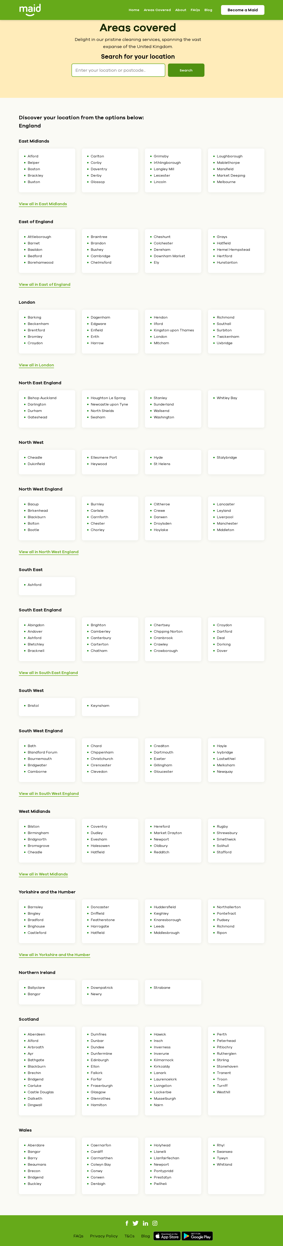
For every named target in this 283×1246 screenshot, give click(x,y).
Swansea (224, 1151)
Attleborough (39, 236)
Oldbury (161, 845)
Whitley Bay (227, 398)
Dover (222, 650)
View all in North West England (49, 551)
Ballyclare (36, 987)
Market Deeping (231, 175)
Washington (164, 417)
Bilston (33, 826)
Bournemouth (40, 758)
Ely (156, 262)
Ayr (30, 1053)
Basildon (35, 249)
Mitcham (161, 343)
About (180, 10)
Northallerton (229, 907)
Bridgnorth (37, 839)
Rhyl (220, 1145)
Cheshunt (162, 236)
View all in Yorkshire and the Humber (54, 954)
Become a (243, 10)
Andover (35, 631)
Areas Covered (157, 10)
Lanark (160, 1072)
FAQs (195, 10)
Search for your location (138, 56)
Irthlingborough (167, 162)
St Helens (162, 464)
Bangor (34, 994)
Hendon (160, 317)
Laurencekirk (165, 1079)
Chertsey (162, 625)
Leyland (224, 510)
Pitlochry (224, 1047)
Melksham (226, 765)
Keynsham (100, 705)
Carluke (34, 1085)
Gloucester (163, 771)
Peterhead (226, 1040)
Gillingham (163, 765)
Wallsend (161, 410)
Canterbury (101, 638)
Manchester (227, 523)
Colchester (163, 243)
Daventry (99, 169)
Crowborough (166, 650)
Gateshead (37, 417)
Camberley (100, 631)
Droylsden (162, 523)
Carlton (97, 156)
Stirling (223, 1060)
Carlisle (97, 510)
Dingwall (35, 1105)
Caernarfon (101, 1145)
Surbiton (224, 330)
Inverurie (161, 1053)
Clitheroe (162, 504)
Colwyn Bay (101, 1164)
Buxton (34, 182)
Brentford (36, 330)
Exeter (160, 758)
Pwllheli (160, 1183)
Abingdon (36, 625)
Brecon (34, 1171)
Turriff (222, 1085)
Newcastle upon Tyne (109, 404)
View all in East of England (44, 284)
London (160, 336)
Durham (35, 410)
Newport (161, 839)
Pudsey (223, 920)
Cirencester (101, 765)
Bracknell (36, 650)
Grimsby (161, 156)
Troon (222, 1079)
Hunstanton (227, 262)
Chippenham (102, 752)
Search (186, 70)
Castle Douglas (41, 1092)
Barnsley (35, 907)
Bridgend (35, 1079)
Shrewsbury (227, 833)
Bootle (33, 529)
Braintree (99, 236)
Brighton (98, 625)
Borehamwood (40, 262)
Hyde (158, 457)
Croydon (35, 343)
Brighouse (36, 926)
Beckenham (38, 323)
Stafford (224, 852)
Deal (221, 638)
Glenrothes (100, 1098)
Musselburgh (165, 1098)
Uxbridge (225, 343)
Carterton (99, 644)
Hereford (162, 826)
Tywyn (222, 1158)
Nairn (158, 1105)
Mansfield (225, 169)
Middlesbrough (166, 932)
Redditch (161, 852)
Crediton (161, 746)
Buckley (34, 1183)
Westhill (223, 1092)
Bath (32, 746)
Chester (98, 523)
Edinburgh (100, 1060)
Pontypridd (163, 1171)
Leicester (162, 175)
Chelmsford (101, 262)
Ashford (34, 584)
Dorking (224, 644)
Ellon (95, 1066)
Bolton (33, 523)
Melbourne (226, 182)
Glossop (98, 182)
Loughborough (230, 156)
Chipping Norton (168, 631)
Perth (222, 1034)
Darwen (160, 517)
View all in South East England (48, 672)
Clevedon (99, 771)
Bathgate (36, 1060)
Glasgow (98, 1092)
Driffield (97, 913)
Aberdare (36, 1145)
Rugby (222, 826)
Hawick (160, 1034)
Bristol (33, 705)
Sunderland (164, 404)
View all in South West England (49, 793)
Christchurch (102, 758)
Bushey (97, 249)
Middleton (225, 529)
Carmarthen (102, 1158)
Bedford (35, 256)
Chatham (99, 650)
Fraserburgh (102, 1085)
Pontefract (226, 913)
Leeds (159, 926)
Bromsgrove (38, 845)
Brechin (34, 1072)
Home (134, 10)
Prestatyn (162, 1177)
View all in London (36, 365)
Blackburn (37, 517)
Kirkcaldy (162, 1066)
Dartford (224, 631)
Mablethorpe (228, 162)
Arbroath (36, 1047)
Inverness (162, 1047)
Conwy (96, 1171)
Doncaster (100, 907)
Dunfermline (101, 1053)
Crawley (161, 644)
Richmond (225, 317)
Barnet (34, 243)
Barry (32, 1158)
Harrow (97, 343)
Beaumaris (37, 1164)
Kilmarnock (164, 1060)
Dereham (162, 249)
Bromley (35, 336)
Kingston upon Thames (174, 330)
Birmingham (38, 833)
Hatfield (224, 243)
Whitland (224, 1164)
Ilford (158, 323)
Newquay (225, 771)
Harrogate (100, 926)
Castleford (37, 932)
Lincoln (160, 182)
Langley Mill (164, 169)
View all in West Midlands (43, 874)
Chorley (97, 529)
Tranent (224, 1072)
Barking (34, 317)
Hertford (224, 256)
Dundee (97, 1047)
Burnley (97, 504)
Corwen (97, 1177)
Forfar (96, 1079)
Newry (96, 994)
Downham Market (169, 256)
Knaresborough (167, 920)
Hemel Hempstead (233, 249)
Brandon (98, 243)
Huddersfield (165, 907)
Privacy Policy (104, 1236)
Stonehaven (227, 1066)
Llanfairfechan (166, 1158)
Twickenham (228, 336)
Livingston (162, 1085)
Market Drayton (168, 833)
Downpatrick (102, 987)
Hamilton (99, 1105)
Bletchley (36, 644)
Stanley (160, 398)
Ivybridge (225, 752)
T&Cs (129, 1236)
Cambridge (100, 256)
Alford (33, 156)
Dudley (97, 833)
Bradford (35, 920)
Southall (224, 323)
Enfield (97, 330)
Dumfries (98, 1034)
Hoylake (161, 529)
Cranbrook (163, 638)
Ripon (222, 932)
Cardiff (97, 1151)
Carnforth (99, 517)
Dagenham (100, 317)
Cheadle (35, 457)
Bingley (34, 913)
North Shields (102, 410)
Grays (222, 236)
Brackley (35, 175)
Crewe (159, 510)
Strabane (162, 987)
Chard (96, 746)
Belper (33, 162)
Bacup (33, 504)
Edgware (98, 323)
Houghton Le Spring (108, 398)
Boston (34, 169)
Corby (96, 162)
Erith (95, 336)
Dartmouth (163, 752)
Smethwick (226, 839)
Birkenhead (38, 510)
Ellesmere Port (104, 457)
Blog (208, 10)
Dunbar (97, 1040)
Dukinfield (36, 464)
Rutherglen (226, 1053)
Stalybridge (227, 457)
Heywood (99, 464)
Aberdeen (36, 1034)
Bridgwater (37, 765)
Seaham (98, 417)
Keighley (161, 913)
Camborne (37, 771)
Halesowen (100, 845)
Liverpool (225, 517)
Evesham (99, 839)
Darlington (37, 404)
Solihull (223, 845)
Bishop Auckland (42, 398)
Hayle (222, 746)
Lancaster (226, 504)
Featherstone (103, 920)
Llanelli (160, 1151)
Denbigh (98, 1183)
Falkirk (97, 1072)
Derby (96, 175)
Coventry (99, 826)
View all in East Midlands (43, 204)
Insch (158, 1040)
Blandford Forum (42, 752)
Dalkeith (35, 1098)
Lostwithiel (226, 758)
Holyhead (162, 1145)
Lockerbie (162, 1092)
